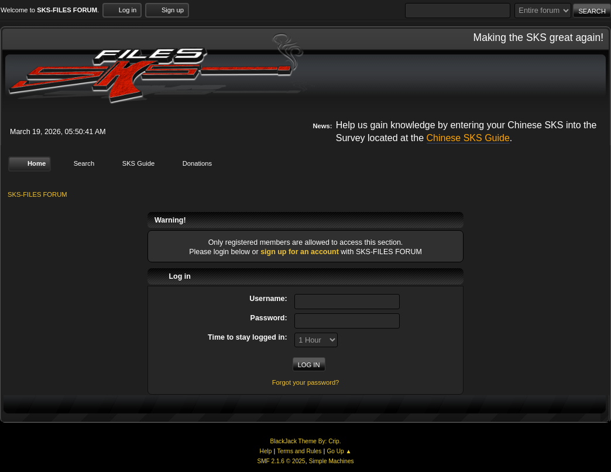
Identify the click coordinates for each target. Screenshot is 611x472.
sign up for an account (299, 252)
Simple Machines (331, 461)
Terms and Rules (299, 451)
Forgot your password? (305, 382)
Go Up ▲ (339, 451)
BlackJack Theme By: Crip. (305, 441)
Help (266, 451)
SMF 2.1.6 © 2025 (281, 461)
